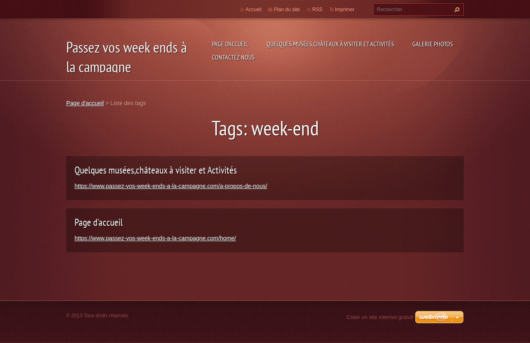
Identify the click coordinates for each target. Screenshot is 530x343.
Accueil (254, 9)
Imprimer (344, 9)
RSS (317, 9)
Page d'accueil (230, 44)
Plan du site (287, 9)
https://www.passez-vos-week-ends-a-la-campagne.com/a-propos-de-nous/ (171, 186)
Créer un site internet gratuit (380, 317)
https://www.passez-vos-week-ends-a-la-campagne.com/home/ (155, 238)
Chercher (456, 9)
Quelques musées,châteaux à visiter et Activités (330, 44)
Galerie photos (432, 44)
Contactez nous (233, 57)
